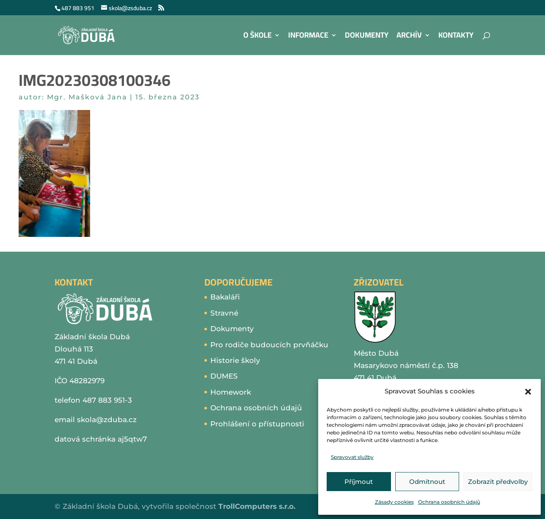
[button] (528, 391)
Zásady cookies (394, 502)
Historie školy (235, 360)
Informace (308, 37)
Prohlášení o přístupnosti (257, 424)
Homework (230, 392)
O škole (257, 37)
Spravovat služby (352, 457)
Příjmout (358, 482)
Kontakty (455, 37)
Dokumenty (366, 37)
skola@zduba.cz (107, 419)
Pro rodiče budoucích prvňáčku (269, 345)
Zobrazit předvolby (498, 482)
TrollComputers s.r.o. (256, 506)
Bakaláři (225, 297)
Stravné (224, 313)
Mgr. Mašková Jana (87, 97)
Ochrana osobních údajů (449, 502)
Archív (409, 37)
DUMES (224, 376)
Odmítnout (427, 482)
